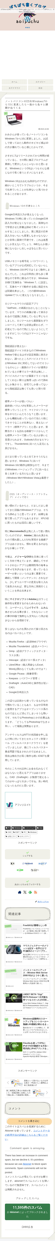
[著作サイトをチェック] (20, 892)
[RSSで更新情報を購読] (35, 892)
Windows (16, 828)
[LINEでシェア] (20, 870)
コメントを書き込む (29, 1121)
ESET (16, 832)
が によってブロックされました (27, 1211)
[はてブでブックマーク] (42, 863)
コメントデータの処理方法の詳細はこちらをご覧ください (27, 1135)
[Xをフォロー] (25, 892)
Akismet (27, 1164)
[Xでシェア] (12, 863)
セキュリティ (23, 836)
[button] (35, 870)
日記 (39, 828)
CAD (8, 832)
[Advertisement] (27, 54)
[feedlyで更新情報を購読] (30, 892)
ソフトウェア (29, 828)
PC (8, 828)
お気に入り (11, 836)
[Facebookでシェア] (27, 863)
